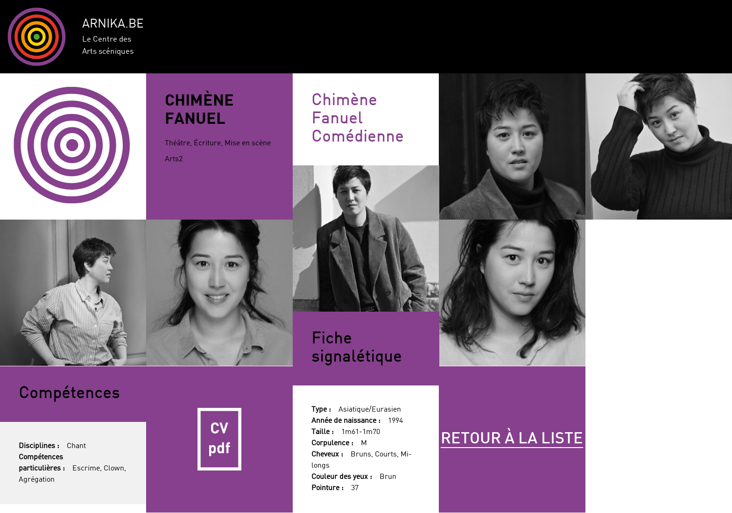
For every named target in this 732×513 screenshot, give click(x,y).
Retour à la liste (512, 439)
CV (219, 439)
